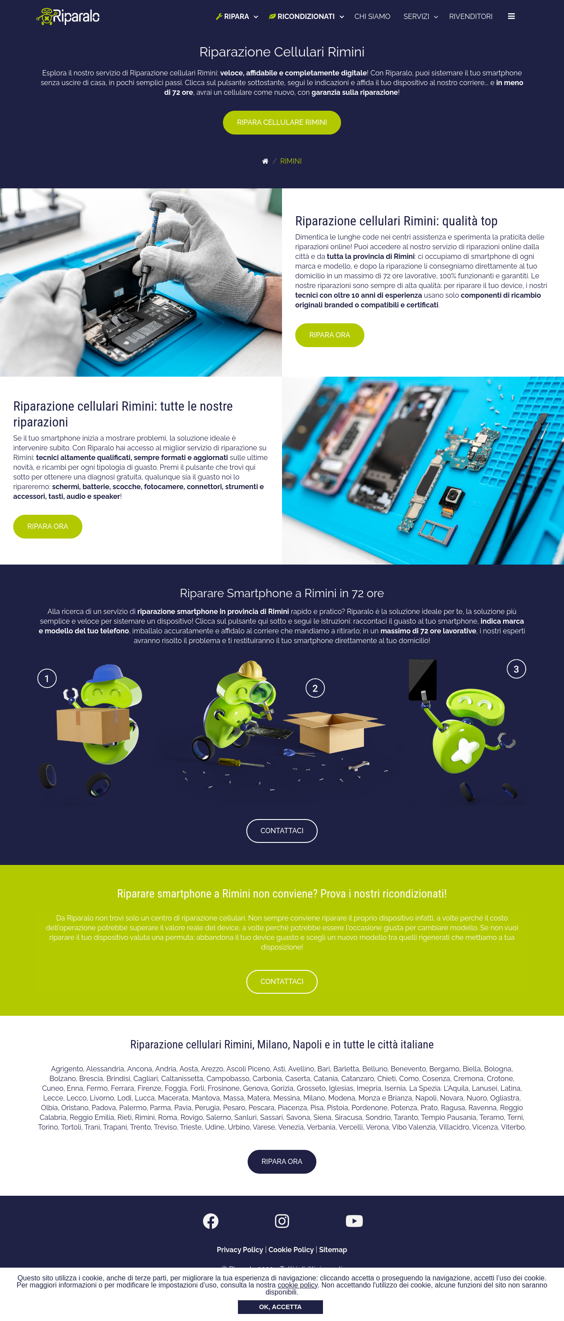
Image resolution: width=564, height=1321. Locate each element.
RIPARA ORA (329, 335)
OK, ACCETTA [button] (280, 1306)
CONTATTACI (282, 831)
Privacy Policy (240, 1250)
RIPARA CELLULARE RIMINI (282, 122)
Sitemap (333, 1250)
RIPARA (232, 16)
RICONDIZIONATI (301, 16)
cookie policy (297, 1285)
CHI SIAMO (372, 16)
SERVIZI (416, 16)
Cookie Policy (291, 1250)
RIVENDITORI (471, 16)
